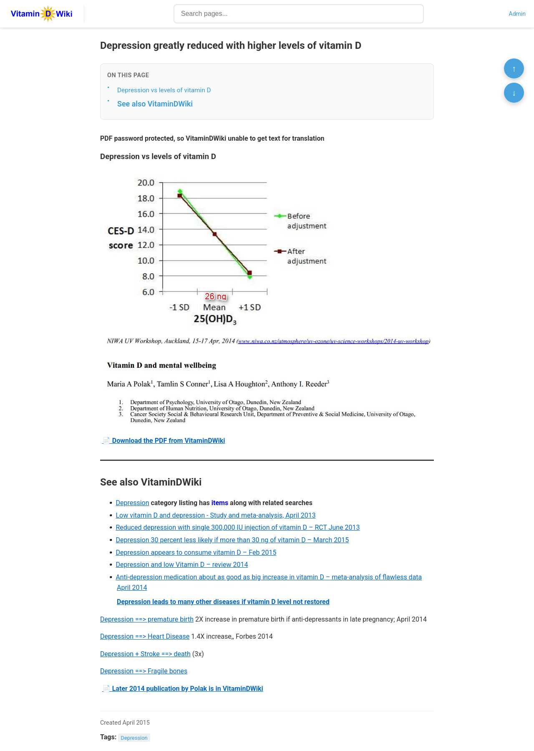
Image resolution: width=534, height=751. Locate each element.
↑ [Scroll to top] (514, 68)
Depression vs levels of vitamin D (164, 90)
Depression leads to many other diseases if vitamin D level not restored (223, 602)
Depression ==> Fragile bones (143, 671)
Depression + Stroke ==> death (145, 654)
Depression (132, 503)
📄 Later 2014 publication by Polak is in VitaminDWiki (182, 689)
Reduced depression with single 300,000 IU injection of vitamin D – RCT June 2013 (238, 527)
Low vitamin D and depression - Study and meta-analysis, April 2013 (215, 515)
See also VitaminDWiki (155, 103)
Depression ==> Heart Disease (144, 636)
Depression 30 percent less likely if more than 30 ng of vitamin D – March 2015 (232, 540)
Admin (517, 13)
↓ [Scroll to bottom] (514, 92)
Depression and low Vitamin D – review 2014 (182, 565)
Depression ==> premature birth (147, 619)
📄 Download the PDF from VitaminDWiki (163, 441)
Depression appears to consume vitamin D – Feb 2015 (196, 552)
